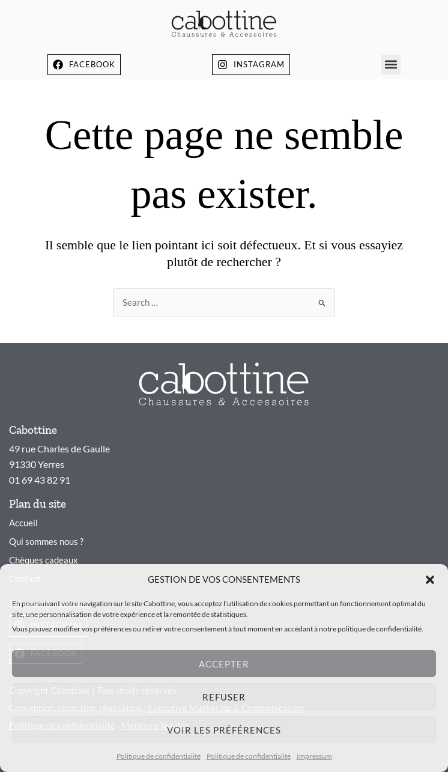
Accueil (23, 523)
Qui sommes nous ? (46, 541)
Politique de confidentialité (159, 756)
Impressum (314, 756)
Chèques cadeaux (43, 560)
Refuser (224, 696)
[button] (430, 580)
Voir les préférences (224, 730)
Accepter (224, 663)
